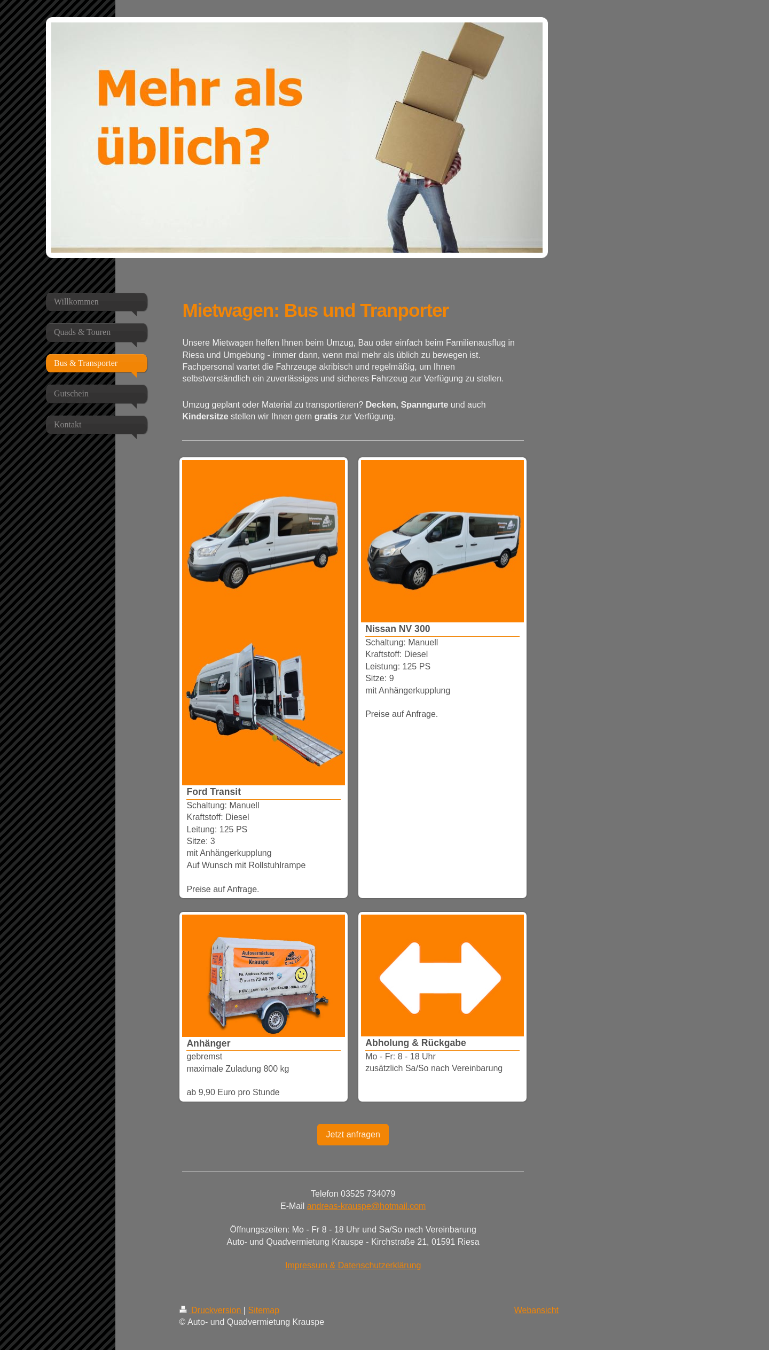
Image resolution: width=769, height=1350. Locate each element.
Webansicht (536, 1310)
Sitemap (263, 1310)
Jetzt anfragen (353, 1134)
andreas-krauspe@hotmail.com (366, 1206)
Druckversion (211, 1310)
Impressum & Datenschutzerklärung (353, 1265)
